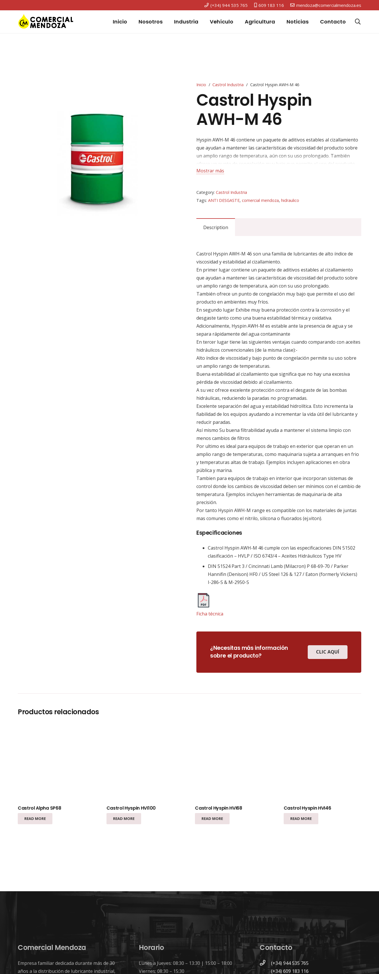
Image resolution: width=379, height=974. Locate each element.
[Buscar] (358, 21)
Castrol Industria (228, 84)
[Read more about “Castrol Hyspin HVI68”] (212, 818)
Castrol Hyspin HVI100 (131, 808)
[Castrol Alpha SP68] (56, 762)
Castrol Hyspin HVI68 (218, 808)
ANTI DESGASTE (224, 200)
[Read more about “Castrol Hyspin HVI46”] (301, 818)
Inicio (201, 84)
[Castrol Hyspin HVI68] (234, 762)
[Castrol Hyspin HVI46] (322, 762)
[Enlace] (46, 21)
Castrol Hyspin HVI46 (307, 808)
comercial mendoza (260, 200)
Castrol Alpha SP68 (39, 808)
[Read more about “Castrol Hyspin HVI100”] (123, 818)
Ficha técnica (209, 614)
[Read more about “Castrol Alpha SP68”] (35, 818)
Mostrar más (210, 171)
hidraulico (290, 200)
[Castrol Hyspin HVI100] (145, 762)
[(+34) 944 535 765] (265, 963)
